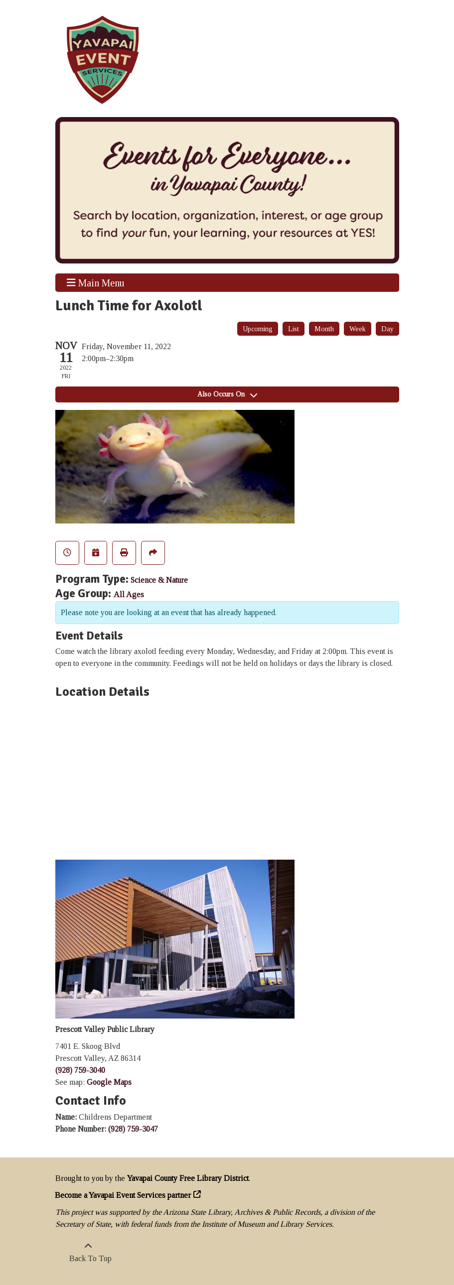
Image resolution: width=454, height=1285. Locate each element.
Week (357, 329)
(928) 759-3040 (80, 1070)
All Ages (129, 594)
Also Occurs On (227, 394)
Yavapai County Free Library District (188, 1178)
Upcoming (258, 329)
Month (324, 329)
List (293, 329)
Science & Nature (159, 580)
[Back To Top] (88, 1252)
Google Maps (109, 1082)
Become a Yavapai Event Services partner (123, 1195)
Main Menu (96, 282)
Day (387, 329)
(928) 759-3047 (133, 1129)
